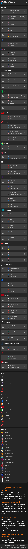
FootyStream (23, 547)
